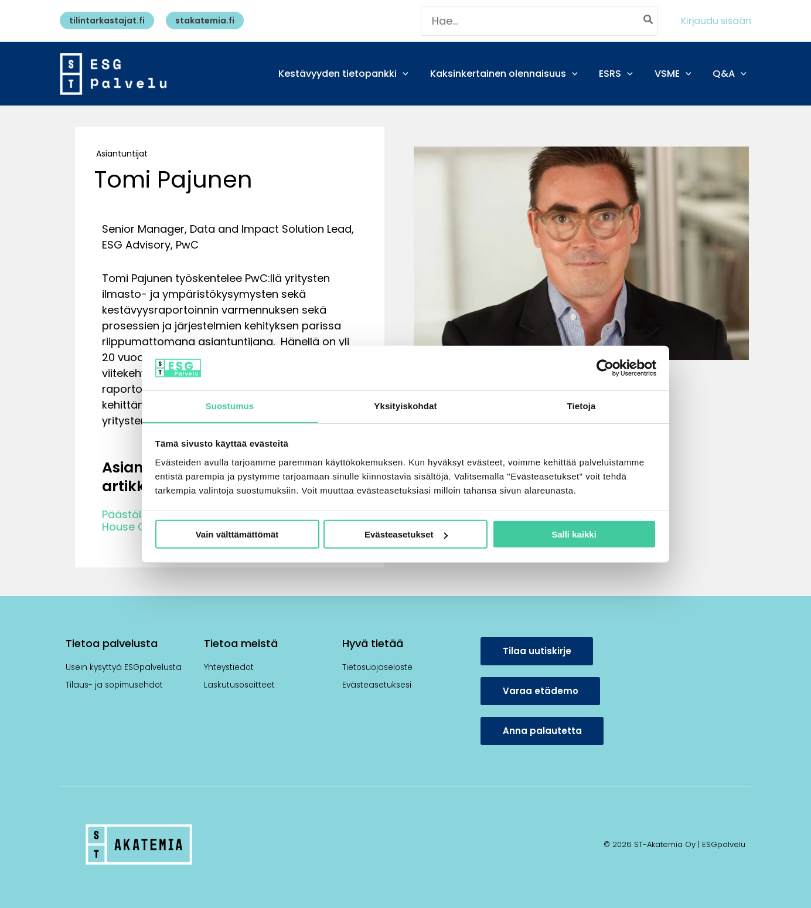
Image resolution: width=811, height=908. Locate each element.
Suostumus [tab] (230, 406)
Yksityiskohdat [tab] (405, 406)
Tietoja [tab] (581, 406)
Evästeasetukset (406, 535)
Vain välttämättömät (237, 535)
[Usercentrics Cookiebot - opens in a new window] (605, 367)
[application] (446, 73)
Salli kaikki (574, 535)
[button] (104, 20)
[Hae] (648, 20)
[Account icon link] (716, 20)
